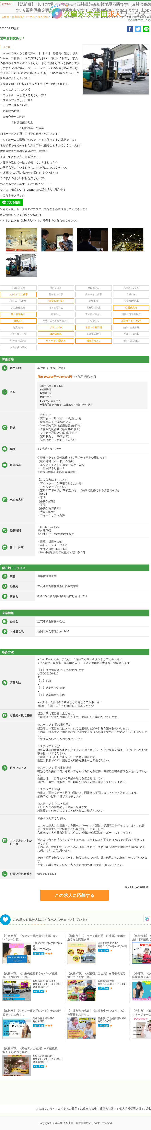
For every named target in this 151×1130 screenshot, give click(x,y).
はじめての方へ (45, 1108)
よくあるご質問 (67, 1108)
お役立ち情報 (88, 1108)
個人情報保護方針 (130, 1108)
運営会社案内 (108, 1108)
